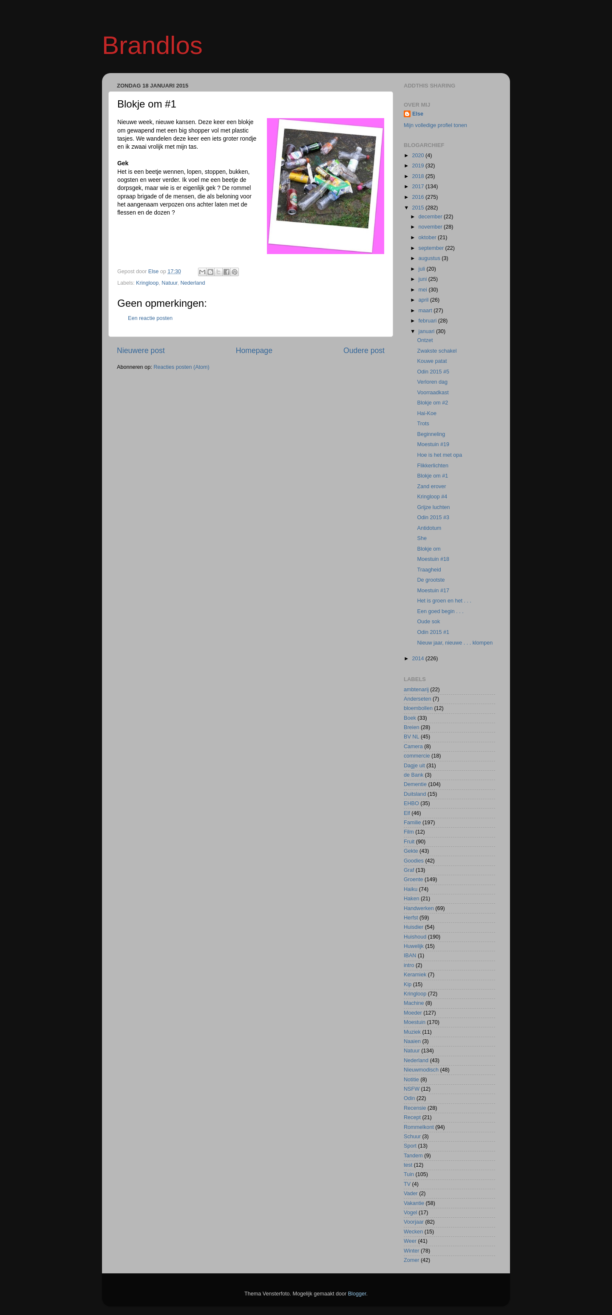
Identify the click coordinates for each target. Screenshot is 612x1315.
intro (409, 965)
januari (427, 331)
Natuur (169, 283)
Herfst (411, 918)
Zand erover (431, 486)
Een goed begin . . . (440, 611)
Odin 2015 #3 (433, 517)
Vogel (410, 1213)
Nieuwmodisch (421, 1070)
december (431, 217)
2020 (418, 155)
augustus (430, 258)
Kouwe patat (432, 361)
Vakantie (414, 1203)
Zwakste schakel (436, 351)
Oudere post (364, 350)
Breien (411, 727)
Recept (412, 1117)
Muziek (412, 1032)
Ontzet (425, 340)
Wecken (413, 1232)
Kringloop (147, 283)
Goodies (414, 861)
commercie (417, 756)
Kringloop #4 (432, 497)
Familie (412, 823)
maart (426, 311)
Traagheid (429, 570)
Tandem (413, 1156)
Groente (413, 879)
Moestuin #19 (433, 444)
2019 (418, 166)
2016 (418, 197)
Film (409, 832)
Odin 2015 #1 (433, 632)
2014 (418, 659)
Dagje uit (414, 766)
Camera (413, 746)
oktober (428, 237)
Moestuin (414, 1022)
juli (423, 269)
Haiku (410, 889)
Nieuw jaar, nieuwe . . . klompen (455, 643)
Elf (407, 813)
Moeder (413, 1013)
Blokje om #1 (432, 476)
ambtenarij (416, 690)
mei (424, 290)
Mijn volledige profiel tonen (435, 125)
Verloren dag (432, 382)
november (431, 227)
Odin (409, 1098)
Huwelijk (414, 946)
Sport (410, 1146)
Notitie (411, 1080)
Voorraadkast (432, 393)
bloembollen (418, 708)
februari (428, 321)
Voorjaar (414, 1222)
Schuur (412, 1137)
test (408, 1165)
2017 (418, 186)
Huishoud (415, 937)
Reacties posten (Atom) (181, 367)
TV (407, 1184)
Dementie (415, 784)
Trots (423, 424)
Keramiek (415, 975)
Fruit (409, 842)
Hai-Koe (426, 413)
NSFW (411, 1089)
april (424, 300)
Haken (411, 899)
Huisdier (413, 927)
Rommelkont (419, 1127)
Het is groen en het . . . (444, 601)
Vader (411, 1193)
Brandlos (152, 45)
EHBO (411, 803)
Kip (407, 984)
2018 (418, 176)
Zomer (411, 1260)
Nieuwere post (141, 350)
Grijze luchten (433, 507)
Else (417, 114)
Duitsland (415, 794)
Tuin (409, 1174)
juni (423, 279)
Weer (410, 1241)
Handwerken (419, 908)
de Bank (413, 775)
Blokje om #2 (432, 403)
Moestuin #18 (433, 559)
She (421, 538)
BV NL (411, 737)
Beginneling (431, 434)
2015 (418, 208)
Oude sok (428, 622)
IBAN (410, 956)
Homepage (254, 350)
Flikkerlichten (432, 466)
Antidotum (429, 528)
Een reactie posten (150, 318)
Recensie (415, 1108)
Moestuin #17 (433, 591)
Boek (410, 718)
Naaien (412, 1041)
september (432, 248)
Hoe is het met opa (439, 455)
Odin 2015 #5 (433, 372)
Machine (414, 1003)
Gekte (411, 851)
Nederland (192, 283)
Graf (409, 870)
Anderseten (417, 699)
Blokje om (428, 549)
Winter (411, 1251)
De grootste (431, 580)
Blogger (357, 1294)
